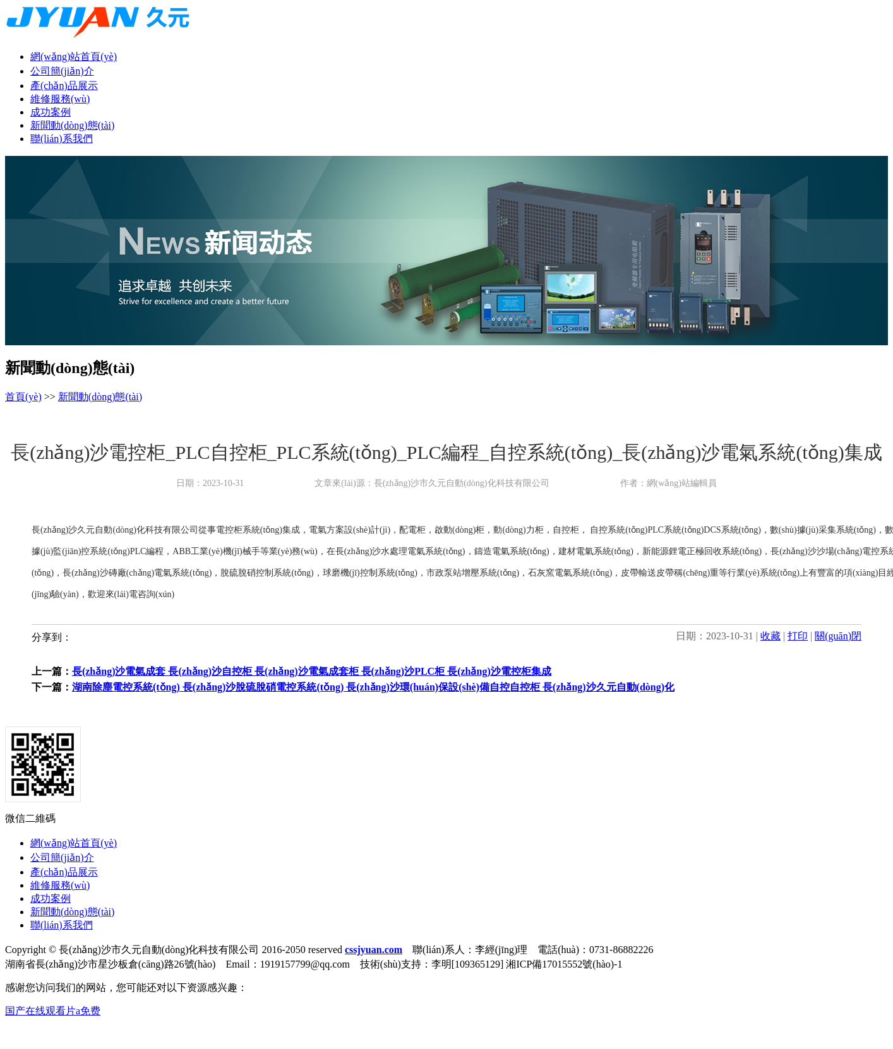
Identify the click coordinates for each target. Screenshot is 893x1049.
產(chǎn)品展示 (64, 85)
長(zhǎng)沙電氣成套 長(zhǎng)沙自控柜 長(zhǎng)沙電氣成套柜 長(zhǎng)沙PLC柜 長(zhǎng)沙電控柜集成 (311, 671)
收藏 (770, 636)
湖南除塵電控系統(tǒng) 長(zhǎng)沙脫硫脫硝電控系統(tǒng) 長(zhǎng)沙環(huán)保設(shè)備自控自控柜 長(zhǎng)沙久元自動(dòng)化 (373, 687)
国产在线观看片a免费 (52, 1010)
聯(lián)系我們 (61, 138)
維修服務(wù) (60, 98)
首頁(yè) (23, 396)
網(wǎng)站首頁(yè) (73, 56)
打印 (798, 636)
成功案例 (50, 112)
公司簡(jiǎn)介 (62, 71)
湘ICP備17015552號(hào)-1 (564, 964)
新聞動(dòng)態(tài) (72, 125)
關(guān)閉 (838, 636)
